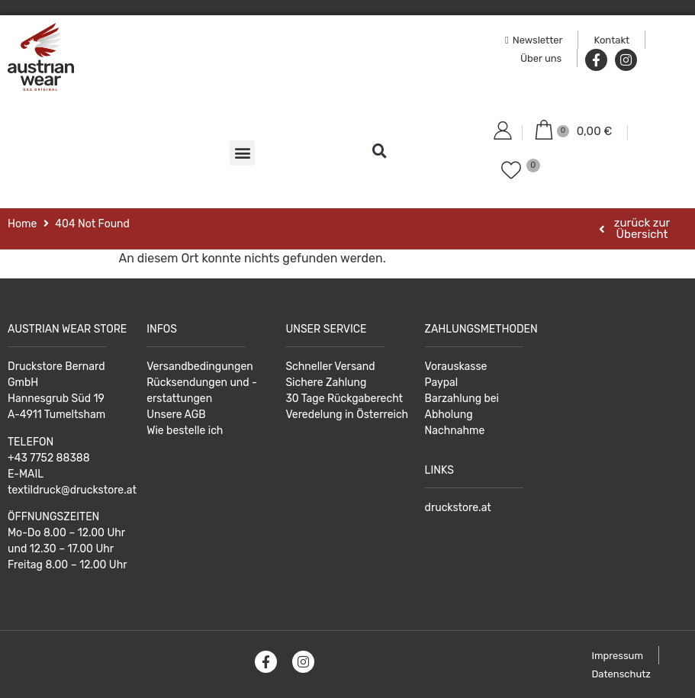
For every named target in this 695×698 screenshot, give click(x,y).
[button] (242, 153)
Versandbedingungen (199, 366)
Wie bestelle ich (184, 430)
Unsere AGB (175, 414)
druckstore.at (458, 507)
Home (22, 223)
